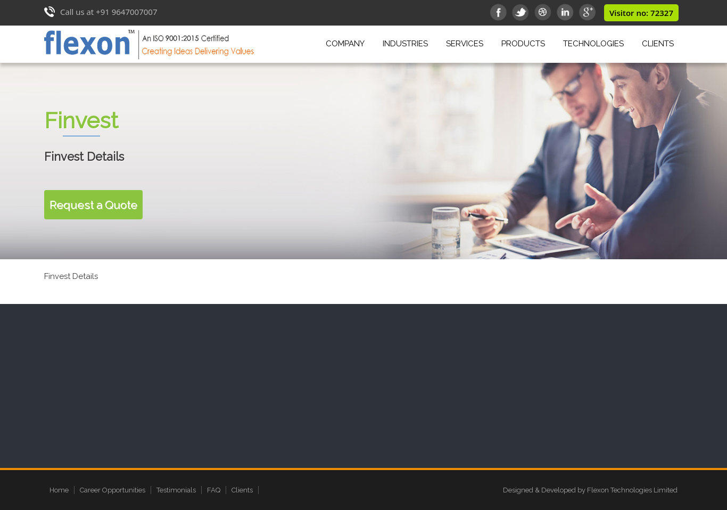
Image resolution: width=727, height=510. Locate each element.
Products (525, 42)
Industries (407, 42)
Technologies (593, 43)
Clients (658, 43)
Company (347, 42)
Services (466, 42)
